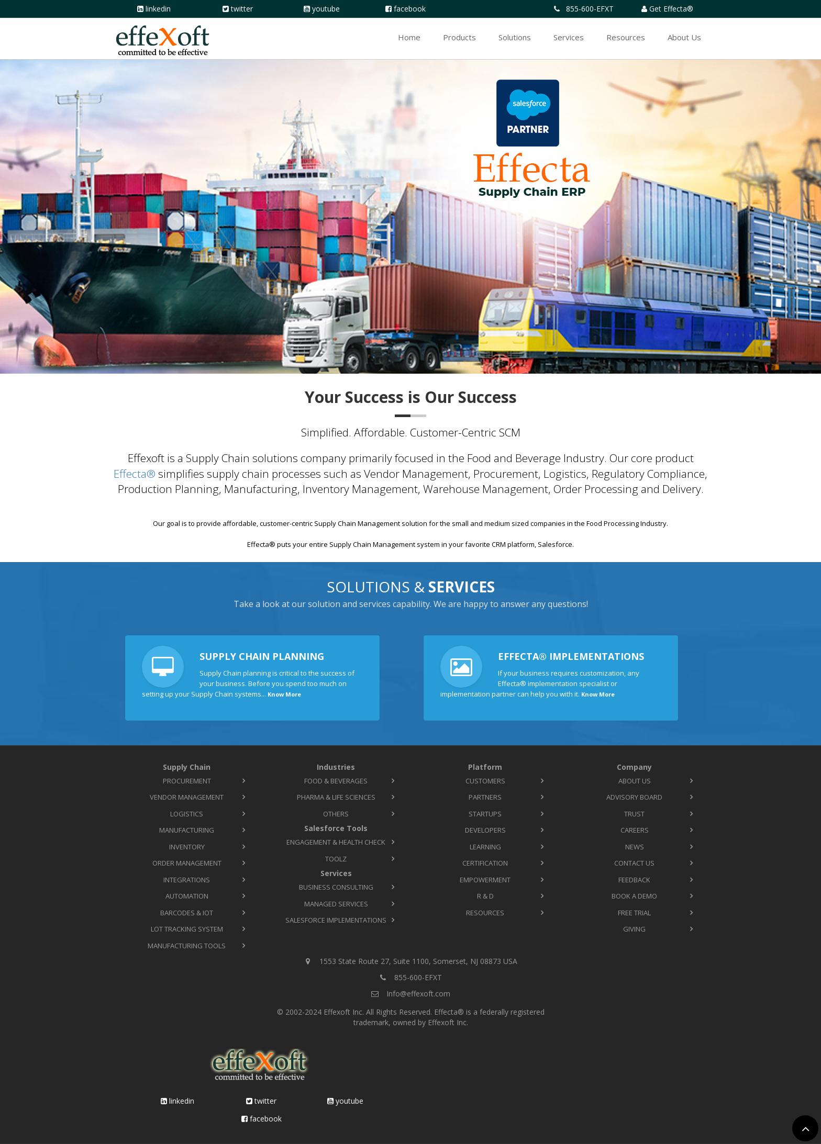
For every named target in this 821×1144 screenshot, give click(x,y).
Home (409, 37)
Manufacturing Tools (187, 945)
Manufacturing (186, 830)
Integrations (186, 879)
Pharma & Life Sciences (336, 797)
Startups (485, 813)
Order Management (186, 863)
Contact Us (634, 863)
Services (568, 37)
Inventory (187, 846)
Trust (634, 813)
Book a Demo (634, 896)
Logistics (186, 813)
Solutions (514, 37)
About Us (684, 37)
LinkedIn (158, 9)
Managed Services (336, 904)
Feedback (634, 879)
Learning (485, 846)
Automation (186, 896)
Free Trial (634, 912)
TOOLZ (336, 858)
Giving (634, 929)
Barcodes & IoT (186, 912)
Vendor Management (187, 797)
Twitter (242, 9)
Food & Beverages (336, 781)
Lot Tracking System (187, 929)
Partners (485, 797)
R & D (485, 896)
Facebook (410, 9)
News (634, 846)
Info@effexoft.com (418, 994)
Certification (485, 863)
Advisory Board (634, 797)
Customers (485, 781)
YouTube (326, 9)
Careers (634, 830)
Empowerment (485, 879)
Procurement (187, 781)
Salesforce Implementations (335, 920)
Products (459, 37)
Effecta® (135, 473)
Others (336, 813)
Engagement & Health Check (335, 842)
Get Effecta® (671, 9)
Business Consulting (336, 887)
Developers (485, 830)
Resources (625, 37)
